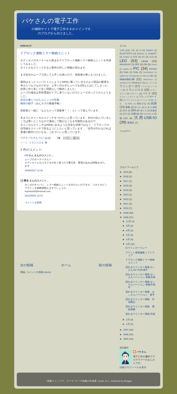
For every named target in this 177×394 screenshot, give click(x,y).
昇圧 (125, 110)
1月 (128, 324)
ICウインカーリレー (136, 248)
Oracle (154, 64)
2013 (126, 194)
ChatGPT (152, 53)
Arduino (149, 50)
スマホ (144, 86)
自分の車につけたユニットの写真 (39, 99)
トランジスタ (36, 142)
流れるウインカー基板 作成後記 (140, 300)
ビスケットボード (128, 97)
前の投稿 (105, 265)
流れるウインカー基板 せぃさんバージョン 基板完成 (140, 275)
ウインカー (127, 86)
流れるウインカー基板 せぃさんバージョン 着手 (141, 293)
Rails (126, 72)
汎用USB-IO (145, 118)
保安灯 (130, 122)
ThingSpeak (134, 76)
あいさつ (150, 83)
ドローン (134, 93)
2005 (126, 339)
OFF (137, 64)
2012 (126, 199)
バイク (146, 93)
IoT (143, 57)
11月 (129, 221)
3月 (128, 244)
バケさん (29, 155)
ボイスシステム (130, 100)
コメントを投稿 (33, 202)
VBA (151, 76)
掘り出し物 (139, 107)
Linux (144, 61)
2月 (128, 319)
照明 (133, 110)
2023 (126, 172)
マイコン (144, 100)
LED (123, 61)
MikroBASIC (125, 64)
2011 (126, 203)
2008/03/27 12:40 (34, 170)
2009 (126, 213)
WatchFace (148, 79)
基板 (127, 107)
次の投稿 (26, 265)
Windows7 (137, 83)
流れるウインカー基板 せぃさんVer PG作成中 (140, 268)
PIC (136, 68)
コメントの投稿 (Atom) (38, 272)
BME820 (140, 54)
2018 (126, 176)
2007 (126, 329)
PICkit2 (153, 69)
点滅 (133, 113)
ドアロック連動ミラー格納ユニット (46, 53)
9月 (128, 226)
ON (145, 64)
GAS (135, 57)
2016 (126, 185)
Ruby (135, 72)
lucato (101, 381)
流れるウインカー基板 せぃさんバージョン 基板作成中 (140, 285)
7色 (133, 50)
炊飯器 (153, 110)
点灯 (125, 114)
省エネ (143, 110)
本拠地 (27, 29)
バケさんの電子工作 (53, 20)
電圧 (142, 114)
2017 (126, 181)
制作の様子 (26, 103)
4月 (128, 239)
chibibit (126, 57)
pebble (126, 69)
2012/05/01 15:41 (34, 195)
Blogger (128, 381)
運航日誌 (141, 103)
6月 (128, 230)
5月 (128, 235)
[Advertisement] (66, 236)
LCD (151, 57)
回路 (154, 103)
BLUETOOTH (126, 53)
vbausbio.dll (127, 79)
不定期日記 (30, 33)
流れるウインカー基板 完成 (140, 314)
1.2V (122, 50)
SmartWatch (148, 72)
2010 (126, 208)
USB (144, 76)
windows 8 (124, 83)
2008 (126, 217)
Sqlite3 (122, 76)
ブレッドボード (148, 96)
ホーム (66, 265)
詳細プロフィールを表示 (133, 367)
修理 (155, 107)
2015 (126, 190)
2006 (126, 334)
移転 (130, 104)
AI (140, 50)
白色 (149, 114)
